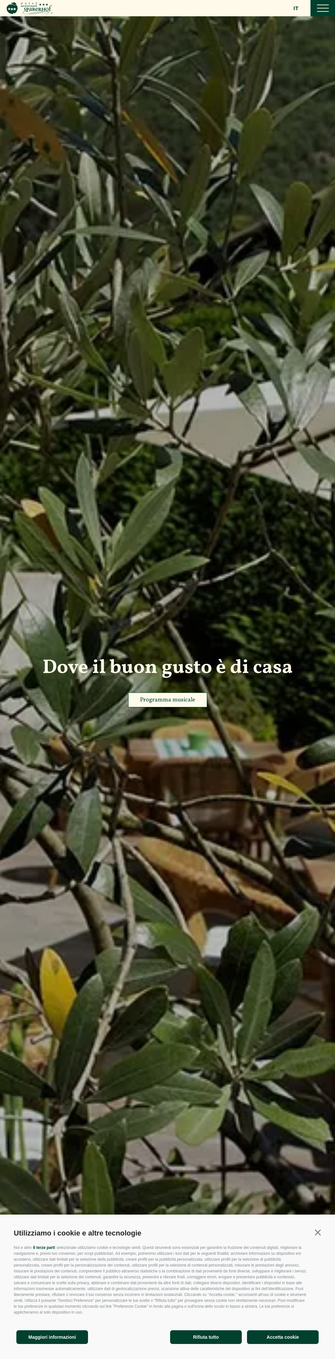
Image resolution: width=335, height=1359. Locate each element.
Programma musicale (167, 700)
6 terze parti (44, 1247)
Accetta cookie (283, 1337)
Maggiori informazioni (52, 1337)
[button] (317, 1232)
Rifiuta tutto (206, 1337)
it (296, 8)
